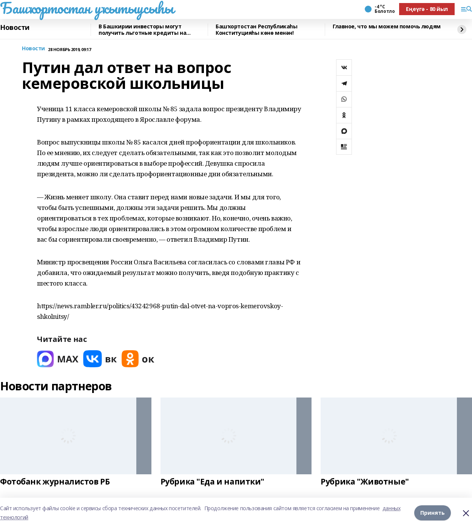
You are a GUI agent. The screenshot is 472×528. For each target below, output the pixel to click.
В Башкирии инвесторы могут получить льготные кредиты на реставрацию (142, 29)
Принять (432, 512)
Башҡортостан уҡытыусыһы (86, 8)
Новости (14, 27)
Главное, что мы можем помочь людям (387, 26)
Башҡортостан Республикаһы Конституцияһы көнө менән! (257, 29)
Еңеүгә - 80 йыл (427, 8)
